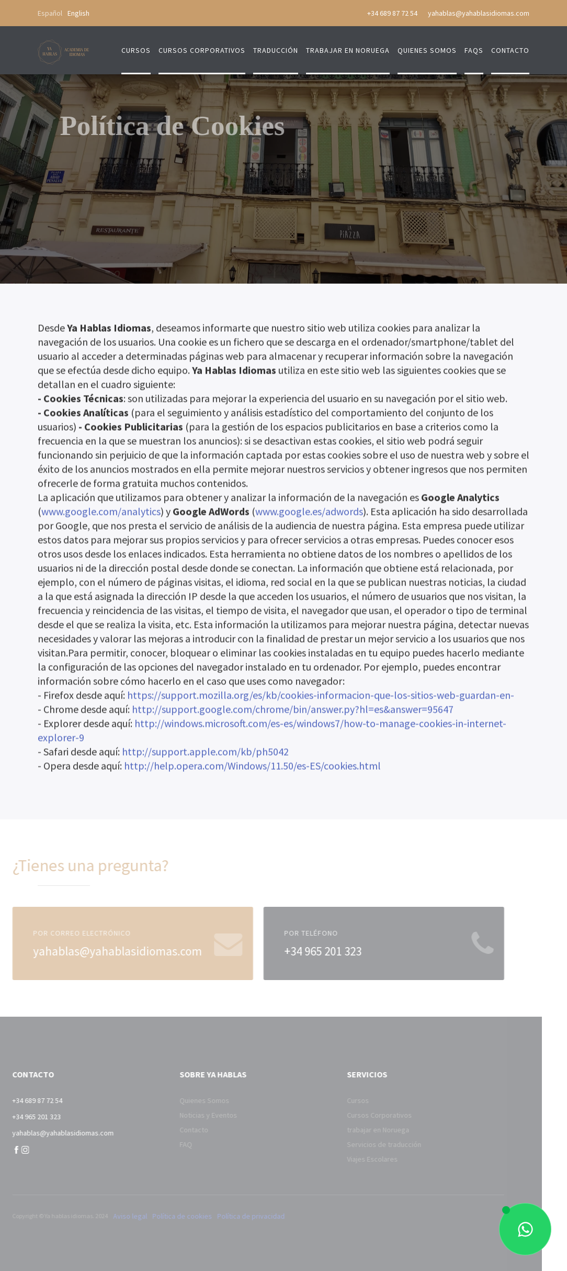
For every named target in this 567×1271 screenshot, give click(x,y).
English (78, 13)
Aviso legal (113, 1216)
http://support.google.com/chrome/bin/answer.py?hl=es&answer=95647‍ (292, 710)
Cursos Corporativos (362, 1115)
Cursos (136, 50)
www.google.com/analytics (101, 513)
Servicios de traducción (367, 1144)
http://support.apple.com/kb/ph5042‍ (205, 753)
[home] (64, 46)
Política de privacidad (234, 1216)
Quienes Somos (187, 1100)
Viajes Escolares (355, 1159)
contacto (510, 50)
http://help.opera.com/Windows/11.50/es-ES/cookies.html (252, 767)
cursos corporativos (201, 50)
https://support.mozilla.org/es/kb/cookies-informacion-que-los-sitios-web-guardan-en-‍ (320, 696)
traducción (275, 50)
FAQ (168, 1144)
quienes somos (427, 50)
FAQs (473, 50)
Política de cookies (165, 1216)
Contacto (176, 1129)
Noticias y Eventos (191, 1115)
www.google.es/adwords (309, 513)
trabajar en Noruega (348, 50)
